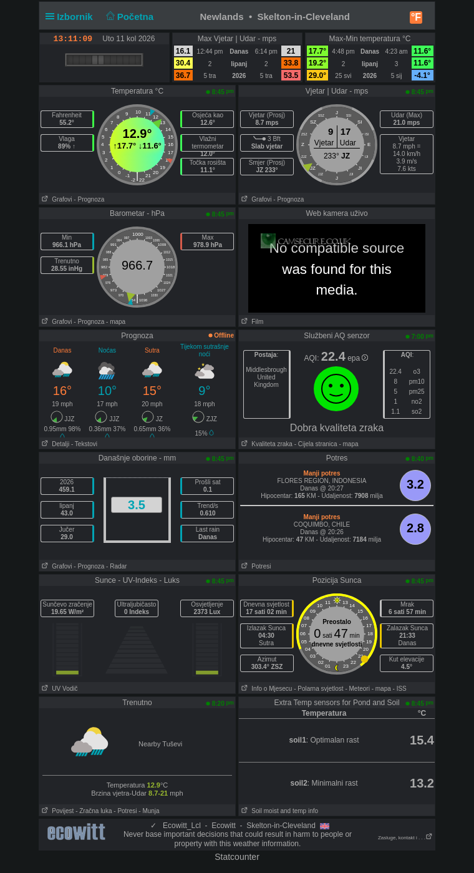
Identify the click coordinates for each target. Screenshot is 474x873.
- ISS (400, 688)
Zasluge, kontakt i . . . (405, 838)
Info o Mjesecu (265, 688)
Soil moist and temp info (278, 810)
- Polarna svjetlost (318, 688)
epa (357, 358)
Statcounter (237, 857)
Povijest (56, 810)
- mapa (115, 321)
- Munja (148, 810)
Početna (128, 16)
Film (251, 321)
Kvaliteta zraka (266, 444)
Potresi (255, 566)
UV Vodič (58, 688)
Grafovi (55, 199)
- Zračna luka (93, 810)
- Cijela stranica (315, 444)
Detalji (54, 444)
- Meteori (357, 688)
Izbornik (72, 16)
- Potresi (125, 810)
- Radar (116, 566)
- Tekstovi (84, 444)
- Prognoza (89, 199)
